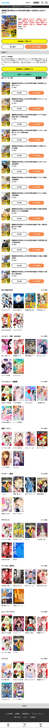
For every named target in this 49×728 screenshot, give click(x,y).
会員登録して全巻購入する (24, 69)
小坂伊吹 (32, 22)
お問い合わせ (17, 717)
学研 (24, 26)
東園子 (42, 22)
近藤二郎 (25, 19)
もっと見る (44, 290)
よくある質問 (8, 714)
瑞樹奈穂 (39, 24)
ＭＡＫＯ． (33, 19)
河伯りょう (33, 24)
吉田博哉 (20, 22)
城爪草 (26, 22)
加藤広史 (24, 21)
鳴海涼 (45, 24)
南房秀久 (39, 19)
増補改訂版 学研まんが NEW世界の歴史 (22, 6)
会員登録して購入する (25, 41)
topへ (24, 706)
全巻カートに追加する (25, 74)
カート (24, 726)
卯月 (37, 21)
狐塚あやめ (43, 21)
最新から (45, 78)
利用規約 (17, 714)
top (3, 6)
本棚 (41, 726)
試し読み (13, 47)
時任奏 (37, 22)
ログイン (28, 2)
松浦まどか (31, 21)
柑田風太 (25, 24)
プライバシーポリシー (38, 714)
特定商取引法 (25, 714)
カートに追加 (36, 47)
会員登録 (36, 2)
